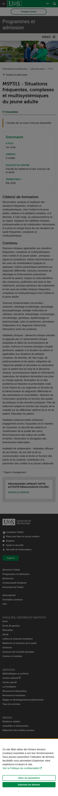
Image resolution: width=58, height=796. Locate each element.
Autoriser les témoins (29, 784)
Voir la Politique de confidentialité (20, 768)
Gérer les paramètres (29, 778)
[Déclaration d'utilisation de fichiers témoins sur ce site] (29, 767)
